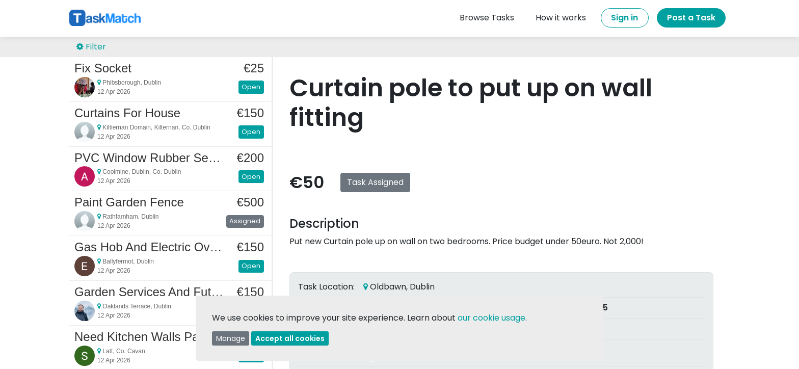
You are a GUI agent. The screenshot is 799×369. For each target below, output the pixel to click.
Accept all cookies (290, 338)
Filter (91, 46)
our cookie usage (491, 318)
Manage (230, 338)
